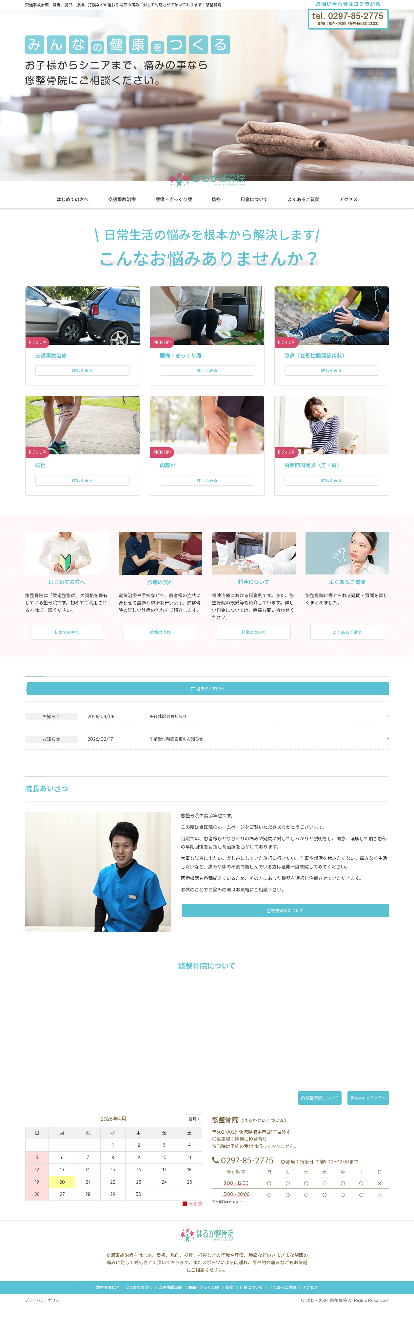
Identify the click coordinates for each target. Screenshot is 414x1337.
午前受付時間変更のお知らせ (179, 751)
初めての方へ (67, 643)
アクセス (348, 199)
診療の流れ (160, 643)
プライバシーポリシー (46, 1330)
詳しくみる (82, 373)
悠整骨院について (341, 922)
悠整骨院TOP (69, 1315)
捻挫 (216, 199)
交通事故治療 (122, 199)
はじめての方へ (72, 199)
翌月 (194, 1130)
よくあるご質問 (303, 199)
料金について (254, 199)
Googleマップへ (363, 1109)
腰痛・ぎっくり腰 (173, 199)
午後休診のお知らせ (170, 728)
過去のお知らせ (363, 700)
